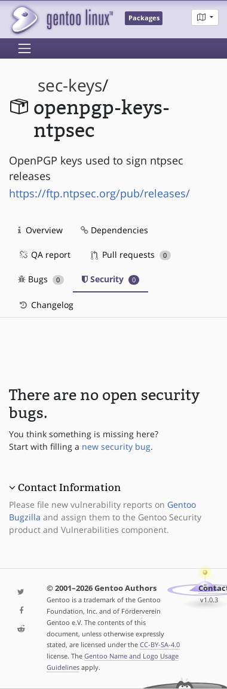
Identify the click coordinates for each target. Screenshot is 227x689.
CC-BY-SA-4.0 (160, 644)
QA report (44, 254)
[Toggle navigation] (24, 48)
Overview (40, 230)
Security (111, 279)
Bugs (41, 279)
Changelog (45, 304)
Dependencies (114, 230)
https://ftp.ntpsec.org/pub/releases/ (99, 193)
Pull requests (131, 254)
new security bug (116, 446)
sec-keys (70, 85)
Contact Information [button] (69, 487)
